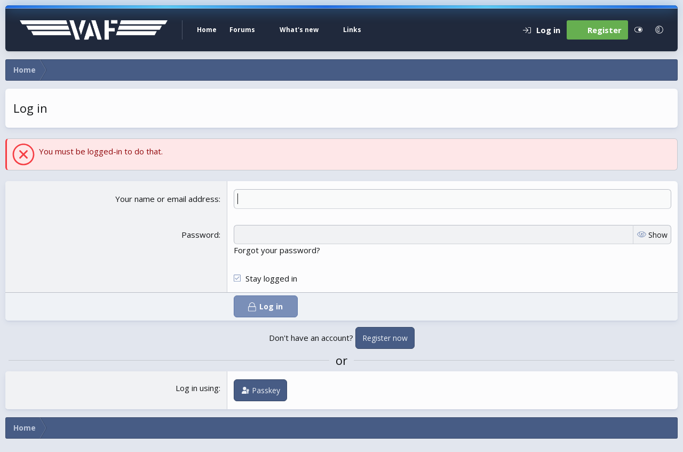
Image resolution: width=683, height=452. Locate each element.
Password (200, 234)
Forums (242, 29)
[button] (267, 30)
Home (207, 29)
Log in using (197, 388)
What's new (299, 29)
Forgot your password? (277, 250)
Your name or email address (167, 198)
